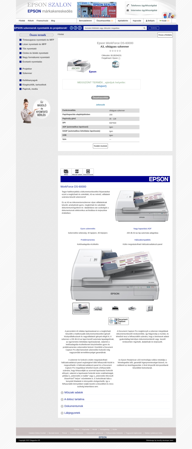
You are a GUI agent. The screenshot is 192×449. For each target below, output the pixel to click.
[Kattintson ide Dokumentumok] (88, 172)
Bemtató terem (54, 433)
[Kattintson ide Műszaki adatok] (77, 172)
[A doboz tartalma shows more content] (72, 399)
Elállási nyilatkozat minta (153, 433)
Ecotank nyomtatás (32, 62)
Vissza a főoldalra (165, 35)
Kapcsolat (137, 21)
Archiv (115, 429)
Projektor (27, 69)
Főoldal (22, 21)
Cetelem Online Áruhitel (37, 433)
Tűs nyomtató (30, 49)
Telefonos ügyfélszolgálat (144, 5)
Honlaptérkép (104, 429)
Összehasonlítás (105, 21)
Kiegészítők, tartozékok (34, 85)
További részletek (100, 146)
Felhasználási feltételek (114, 433)
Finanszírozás (42, 21)
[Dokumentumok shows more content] (72, 406)
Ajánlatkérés (123, 21)
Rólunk (31, 21)
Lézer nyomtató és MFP (34, 44)
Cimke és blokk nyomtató (35, 53)
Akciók (94, 429)
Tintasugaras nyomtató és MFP (38, 40)
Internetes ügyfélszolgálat (144, 10)
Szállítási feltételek (76, 433)
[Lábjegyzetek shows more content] (70, 413)
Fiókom (76, 429)
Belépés (150, 21)
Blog (53, 21)
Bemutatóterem (85, 21)
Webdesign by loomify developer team (159, 440)
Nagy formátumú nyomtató (36, 57)
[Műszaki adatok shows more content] (72, 392)
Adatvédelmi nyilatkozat (94, 433)
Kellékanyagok (30, 80)
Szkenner (27, 73)
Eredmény (154, 28)
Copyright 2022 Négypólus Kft (29, 440)
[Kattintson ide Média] (66, 172)
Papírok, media (30, 89)
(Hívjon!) (102, 86)
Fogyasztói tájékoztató (134, 433)
